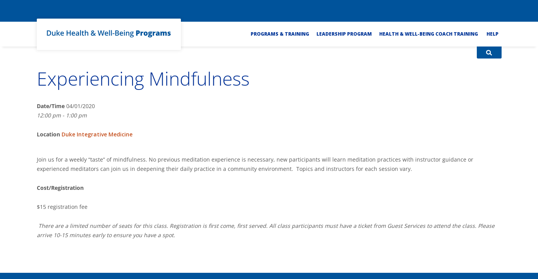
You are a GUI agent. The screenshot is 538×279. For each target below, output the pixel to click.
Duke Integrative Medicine (97, 134)
